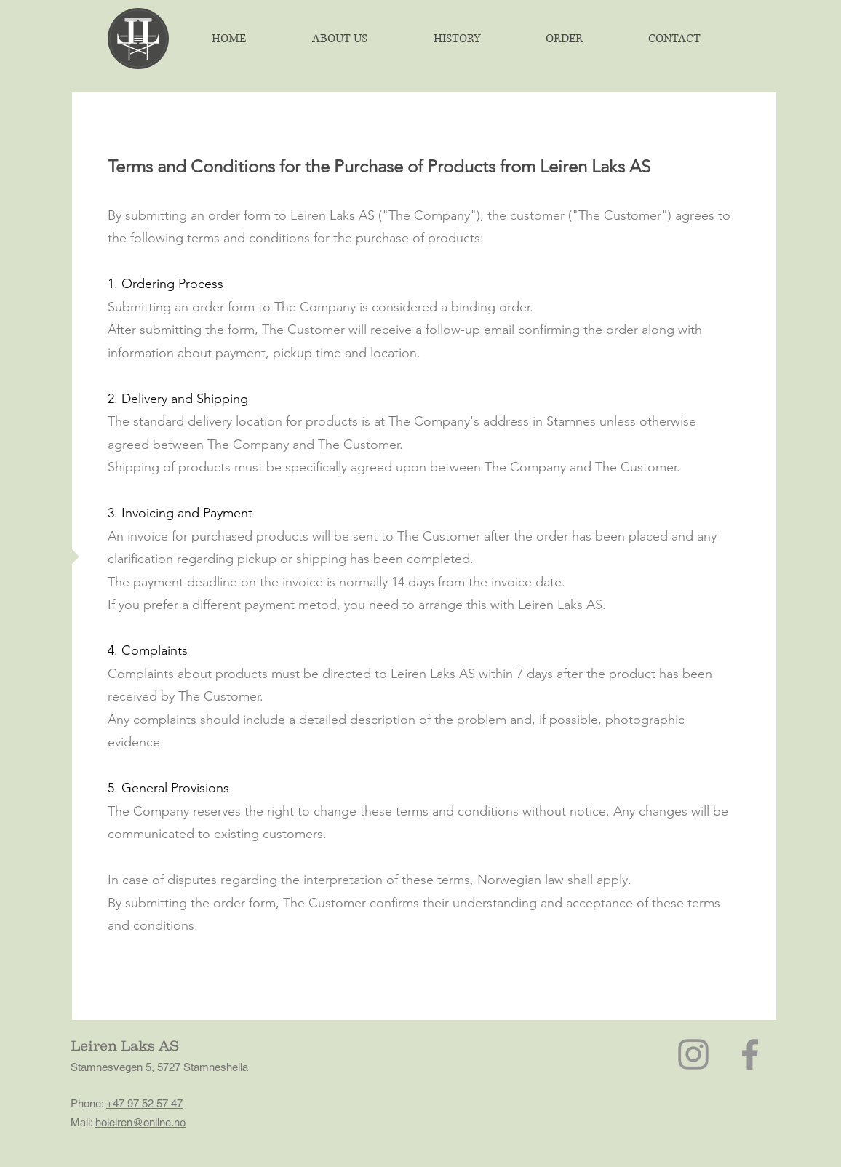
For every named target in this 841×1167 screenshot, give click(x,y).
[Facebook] (750, 1054)
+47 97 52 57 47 (144, 1103)
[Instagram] (693, 1054)
